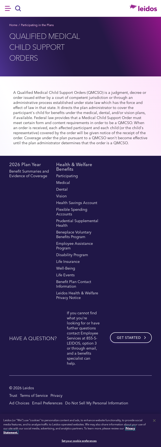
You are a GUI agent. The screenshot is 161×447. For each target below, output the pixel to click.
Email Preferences (47, 403)
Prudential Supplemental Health (77, 223)
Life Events (65, 275)
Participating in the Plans (37, 25)
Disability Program (72, 254)
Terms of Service (34, 395)
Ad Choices (19, 403)
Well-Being (65, 268)
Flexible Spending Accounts (71, 212)
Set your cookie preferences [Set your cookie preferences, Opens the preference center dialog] (79, 441)
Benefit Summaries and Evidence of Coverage (29, 173)
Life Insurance (68, 261)
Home (13, 25)
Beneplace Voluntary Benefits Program (73, 234)
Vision (61, 196)
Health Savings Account (76, 202)
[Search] (18, 8)
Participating (67, 175)
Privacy (56, 395)
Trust (13, 395)
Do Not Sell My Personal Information (96, 403)
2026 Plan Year (25, 165)
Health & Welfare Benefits (74, 167)
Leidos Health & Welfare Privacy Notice (77, 295)
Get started (129, 337)
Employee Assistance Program (74, 246)
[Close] (154, 420)
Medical (63, 182)
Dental (62, 189)
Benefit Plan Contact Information (73, 284)
